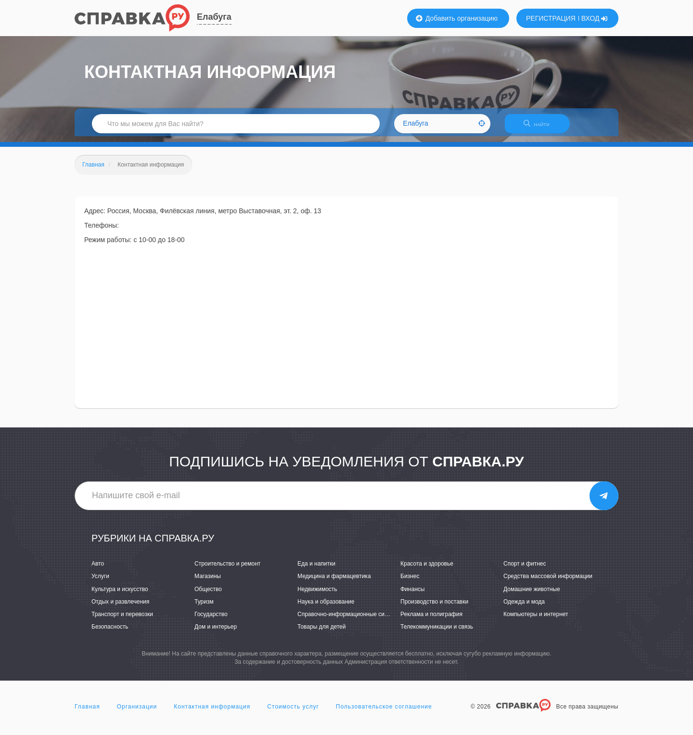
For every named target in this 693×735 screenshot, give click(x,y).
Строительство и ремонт (227, 570)
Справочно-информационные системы (349, 620)
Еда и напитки (316, 570)
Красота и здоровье (426, 570)
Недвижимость (317, 595)
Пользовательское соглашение (384, 712)
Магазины (207, 582)
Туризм (204, 607)
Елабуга (214, 17)
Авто (97, 570)
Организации (137, 712)
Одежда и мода (524, 607)
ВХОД (594, 18)
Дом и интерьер (215, 632)
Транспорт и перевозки (122, 620)
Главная (87, 712)
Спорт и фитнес (524, 570)
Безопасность (109, 632)
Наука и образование (325, 607)
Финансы (412, 595)
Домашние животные (531, 595)
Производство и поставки (434, 607)
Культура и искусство (119, 595)
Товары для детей (321, 632)
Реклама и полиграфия (431, 620)
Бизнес (409, 582)
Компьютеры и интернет (535, 620)
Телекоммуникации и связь (436, 632)
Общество (208, 595)
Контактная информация (212, 712)
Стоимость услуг (293, 712)
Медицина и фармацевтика (334, 582)
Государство (211, 620)
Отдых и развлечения (120, 607)
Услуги (100, 582)
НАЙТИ (541, 127)
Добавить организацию (457, 18)
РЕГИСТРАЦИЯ (551, 18)
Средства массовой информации (547, 582)
